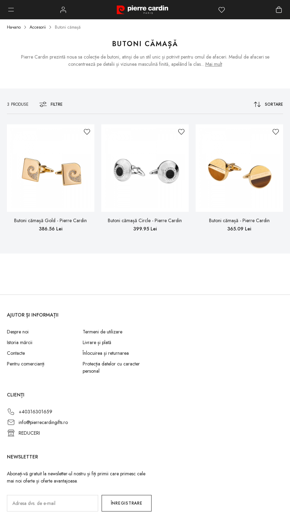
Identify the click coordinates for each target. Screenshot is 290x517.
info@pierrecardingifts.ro (43, 422)
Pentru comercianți (25, 363)
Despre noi (18, 331)
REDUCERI (29, 433)
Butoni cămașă (68, 27)
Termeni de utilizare (102, 331)
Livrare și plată (97, 342)
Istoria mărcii (19, 342)
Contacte (16, 353)
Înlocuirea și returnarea (106, 353)
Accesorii (38, 27)
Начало (14, 27)
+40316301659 (35, 411)
